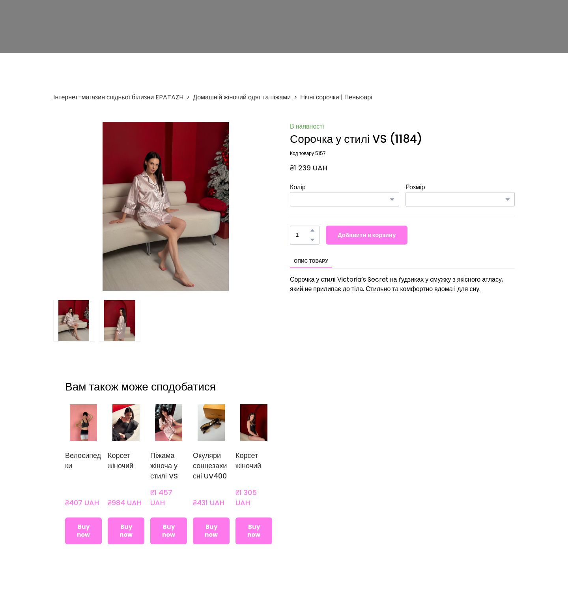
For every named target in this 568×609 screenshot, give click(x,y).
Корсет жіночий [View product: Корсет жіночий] (120, 460)
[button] (312, 230)
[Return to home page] (98, 28)
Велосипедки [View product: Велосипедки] (83, 460)
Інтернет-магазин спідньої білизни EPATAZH (118, 97)
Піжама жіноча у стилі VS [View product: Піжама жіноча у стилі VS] (164, 465)
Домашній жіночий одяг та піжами (242, 97)
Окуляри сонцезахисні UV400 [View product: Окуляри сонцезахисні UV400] (210, 465)
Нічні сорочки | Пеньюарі (336, 97)
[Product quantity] (302, 235)
